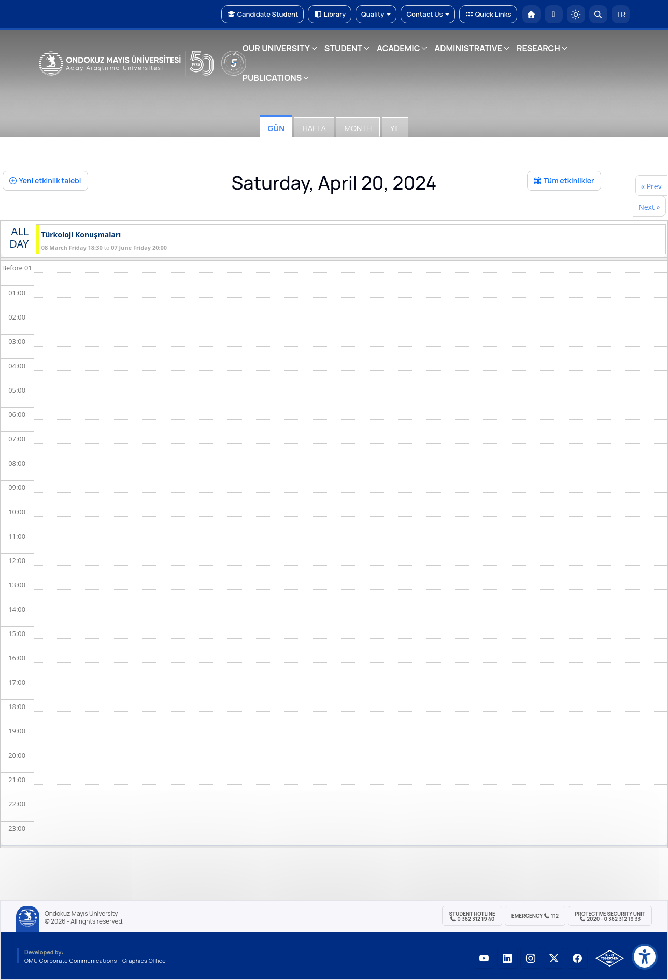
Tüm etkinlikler (564, 180)
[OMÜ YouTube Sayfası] (484, 958)
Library (330, 14)
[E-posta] (554, 14)
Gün (276, 128)
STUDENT (343, 48)
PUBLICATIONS (272, 77)
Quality (376, 14)
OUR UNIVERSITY (276, 48)
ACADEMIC (398, 48)
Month (358, 128)
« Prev (651, 186)
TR (620, 14)
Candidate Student (262, 14)
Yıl (395, 128)
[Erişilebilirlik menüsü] (645, 957)
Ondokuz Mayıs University (81, 913)
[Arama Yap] (598, 14)
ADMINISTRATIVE (468, 48)
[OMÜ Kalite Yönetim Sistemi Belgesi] (609, 958)
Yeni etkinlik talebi (45, 180)
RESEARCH (538, 48)
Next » (649, 207)
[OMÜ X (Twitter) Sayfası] (554, 958)
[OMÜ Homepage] (531, 14)
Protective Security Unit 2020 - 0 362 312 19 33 (610, 916)
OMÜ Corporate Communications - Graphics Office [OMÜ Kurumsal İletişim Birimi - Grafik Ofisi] (95, 960)
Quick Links (488, 14)
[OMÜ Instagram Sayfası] (530, 958)
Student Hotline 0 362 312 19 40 (472, 916)
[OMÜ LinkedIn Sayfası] (507, 958)
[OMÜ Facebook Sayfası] (577, 958)
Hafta (313, 128)
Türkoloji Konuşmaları (81, 234)
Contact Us (427, 14)
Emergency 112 (535, 915)
